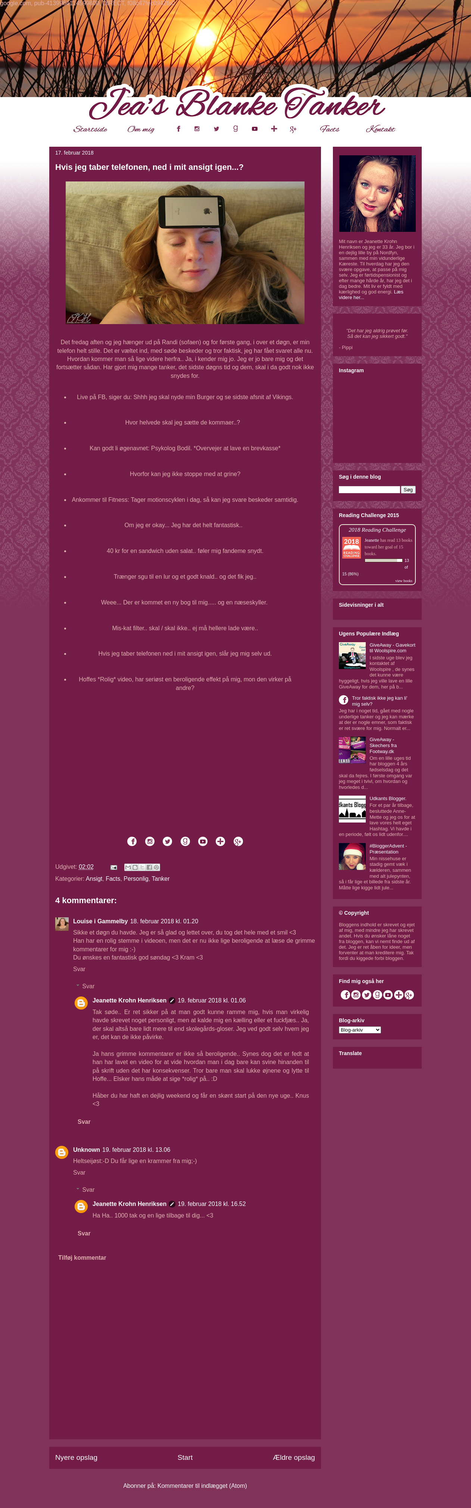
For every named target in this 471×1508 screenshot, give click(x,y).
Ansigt (94, 879)
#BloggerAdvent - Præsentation (388, 849)
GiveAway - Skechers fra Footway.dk (383, 745)
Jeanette (372, 540)
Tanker (161, 879)
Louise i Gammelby (100, 921)
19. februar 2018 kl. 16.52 (212, 1204)
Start (185, 1457)
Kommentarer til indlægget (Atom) (202, 1486)
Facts (113, 879)
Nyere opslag (76, 1457)
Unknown (86, 1150)
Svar (79, 969)
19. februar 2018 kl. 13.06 (136, 1150)
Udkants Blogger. (387, 798)
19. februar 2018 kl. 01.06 (212, 1000)
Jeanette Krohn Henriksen (129, 1000)
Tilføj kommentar (82, 1257)
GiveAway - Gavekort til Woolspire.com (392, 648)
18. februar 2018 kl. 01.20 (164, 921)
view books (403, 581)
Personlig (136, 879)
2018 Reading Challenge (377, 529)
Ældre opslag (294, 1457)
